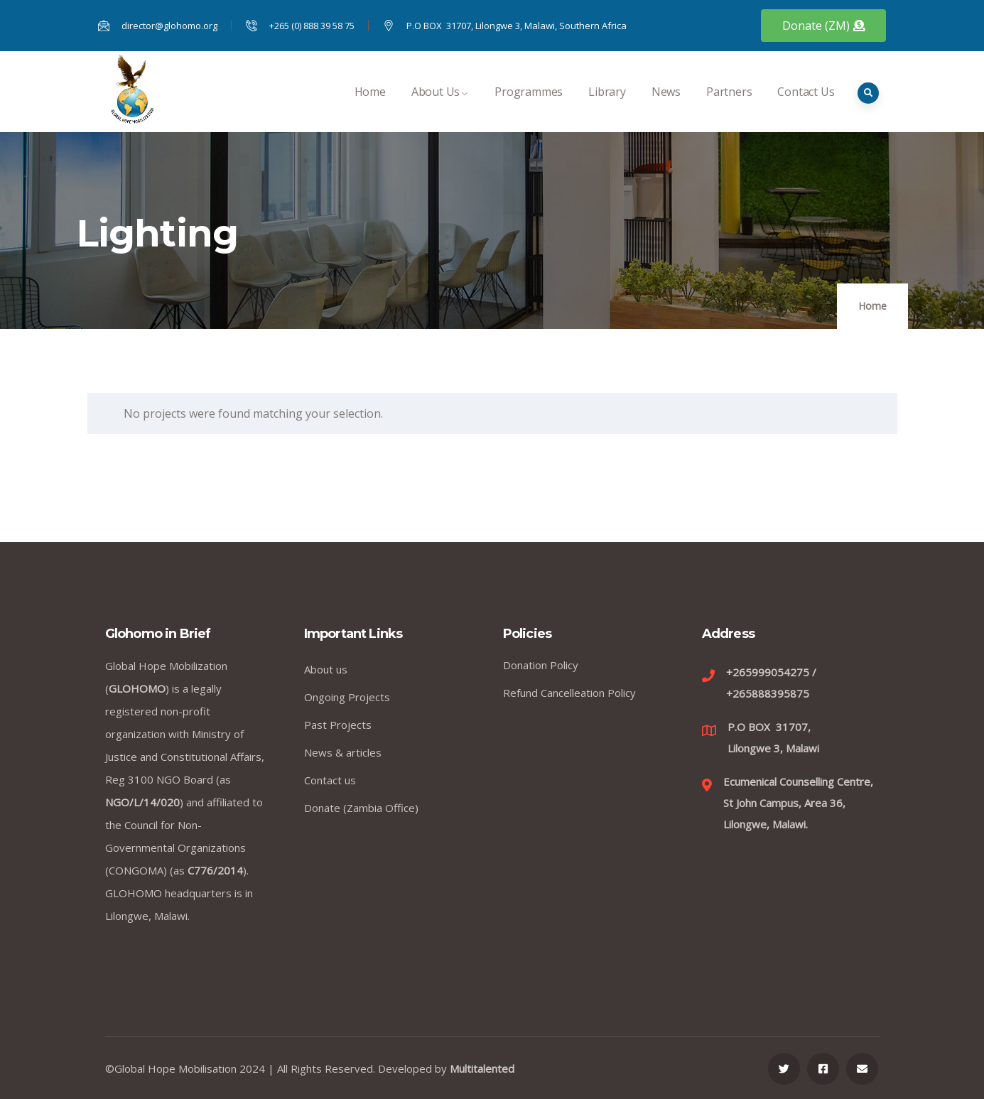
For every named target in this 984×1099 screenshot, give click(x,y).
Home (370, 107)
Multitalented (482, 1068)
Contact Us (805, 107)
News (666, 107)
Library (607, 107)
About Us (440, 107)
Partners (729, 107)
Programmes (528, 107)
